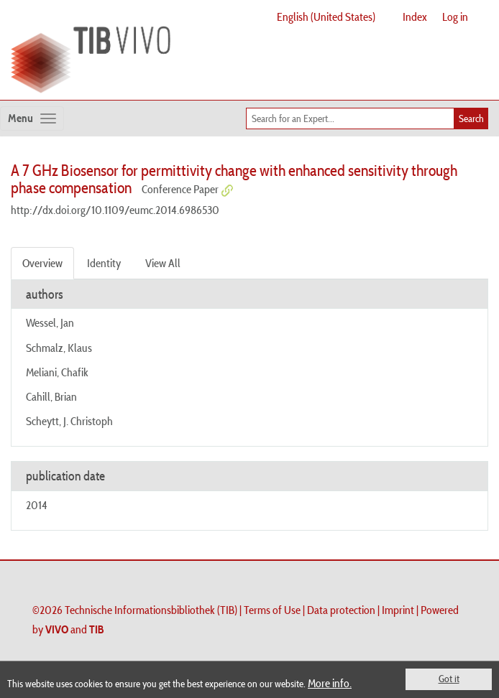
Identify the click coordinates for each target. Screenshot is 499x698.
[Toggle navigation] (32, 118)
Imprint (398, 609)
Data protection (341, 609)
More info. (330, 683)
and (74, 629)
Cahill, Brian (51, 396)
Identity (104, 263)
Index (415, 16)
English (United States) (326, 16)
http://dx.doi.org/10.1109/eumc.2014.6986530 (115, 210)
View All (162, 263)
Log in (455, 16)
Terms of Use (272, 609)
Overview (42, 263)
